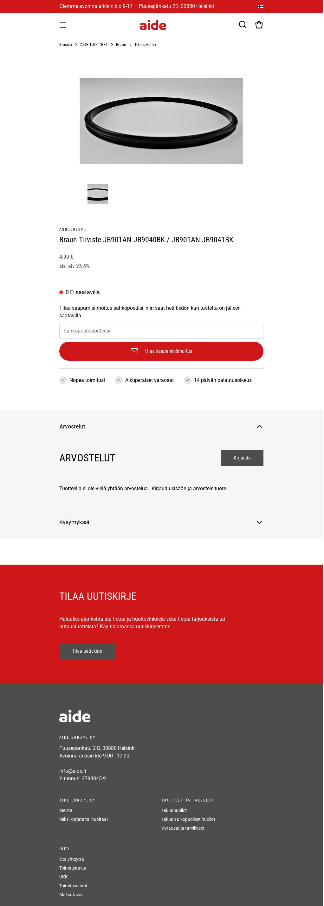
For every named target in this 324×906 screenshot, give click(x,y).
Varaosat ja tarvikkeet (182, 828)
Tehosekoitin (145, 44)
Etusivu (65, 44)
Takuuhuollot (174, 810)
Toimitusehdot (73, 885)
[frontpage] (116, 716)
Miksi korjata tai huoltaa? (84, 819)
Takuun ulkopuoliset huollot (188, 819)
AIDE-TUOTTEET (94, 44)
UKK (63, 876)
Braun (121, 44)
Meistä (66, 810)
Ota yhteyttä (71, 859)
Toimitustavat (73, 868)
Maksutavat (71, 894)
